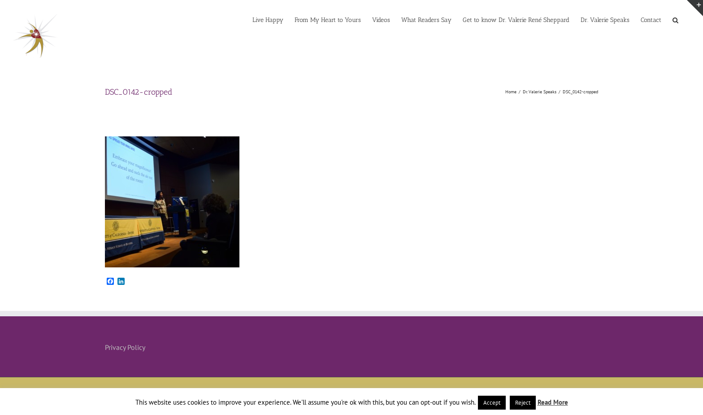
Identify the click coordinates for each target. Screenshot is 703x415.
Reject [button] (522, 402)
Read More (553, 402)
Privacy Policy (125, 347)
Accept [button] (491, 402)
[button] (675, 19)
